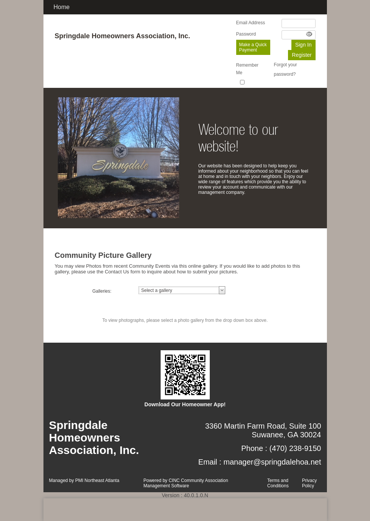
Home (62, 7)
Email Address (250, 22)
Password (246, 34)
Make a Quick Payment (253, 47)
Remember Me (247, 68)
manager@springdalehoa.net (272, 462)
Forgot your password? (285, 69)
